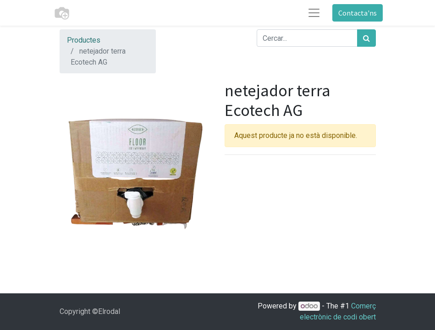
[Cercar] (366, 38)
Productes (83, 40)
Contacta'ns (357, 12)
